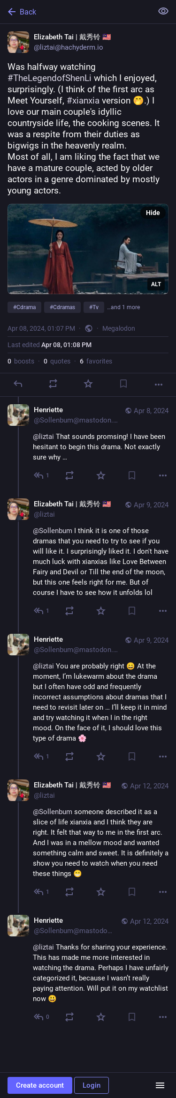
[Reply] (17, 383)
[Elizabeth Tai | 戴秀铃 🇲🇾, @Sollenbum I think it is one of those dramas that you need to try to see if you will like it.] (88, 558)
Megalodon (118, 328)
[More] (158, 384)
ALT (156, 284)
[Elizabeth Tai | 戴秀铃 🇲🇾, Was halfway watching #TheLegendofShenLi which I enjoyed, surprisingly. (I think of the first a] (88, 210)
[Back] (75, 11)
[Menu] (160, 1085)
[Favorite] (88, 383)
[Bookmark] (123, 383)
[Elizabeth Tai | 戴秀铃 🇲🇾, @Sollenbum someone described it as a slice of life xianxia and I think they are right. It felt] (88, 839)
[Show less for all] (163, 11)
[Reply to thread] (42, 475)
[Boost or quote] (53, 383)
